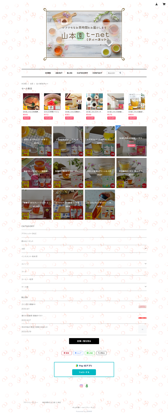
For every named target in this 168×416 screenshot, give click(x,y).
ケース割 (25, 287)
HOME (48, 73)
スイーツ (25, 264)
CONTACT (97, 73)
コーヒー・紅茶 (27, 279)
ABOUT (59, 73)
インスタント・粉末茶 (30, 256)
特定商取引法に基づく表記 (51, 402)
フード (24, 272)
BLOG (69, 73)
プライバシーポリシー (31, 402)
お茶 (32, 84)
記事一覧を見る (84, 341)
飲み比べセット (28, 241)
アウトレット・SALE (29, 233)
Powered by (84, 411)
